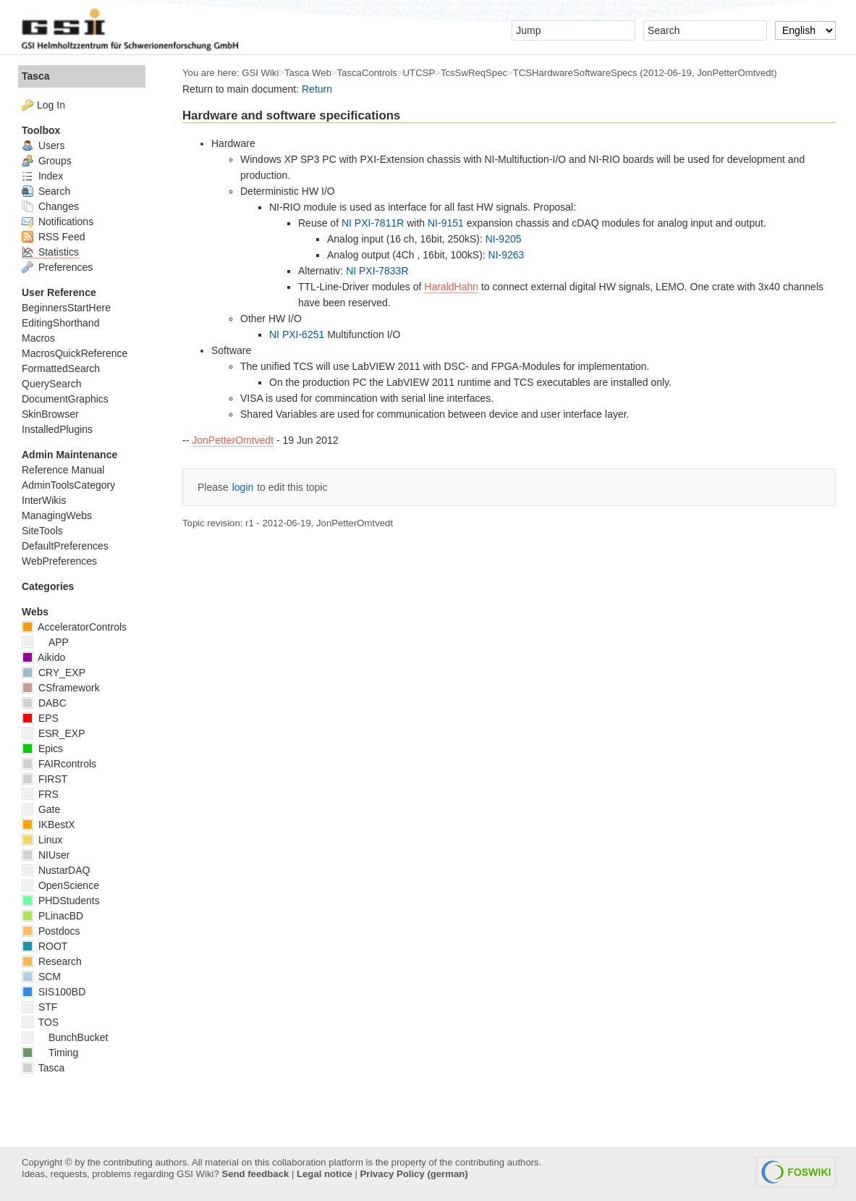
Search (46, 191)
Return (317, 89)
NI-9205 (504, 239)
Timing (50, 1052)
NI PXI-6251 (296, 334)
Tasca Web (307, 72)
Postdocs (51, 931)
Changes (50, 206)
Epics (42, 748)
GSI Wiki (260, 72)
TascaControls (367, 72)
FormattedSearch (61, 368)
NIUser (45, 855)
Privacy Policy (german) (414, 1173)
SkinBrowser (50, 414)
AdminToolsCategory (68, 485)
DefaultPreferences (65, 546)
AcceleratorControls (74, 627)
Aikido (43, 657)
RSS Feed (53, 237)
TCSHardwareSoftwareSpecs (575, 72)
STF (39, 1007)
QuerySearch (51, 383)
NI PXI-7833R (377, 271)
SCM (41, 976)
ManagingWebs (57, 515)
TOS (40, 1022)
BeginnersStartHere (66, 307)
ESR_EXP (53, 733)
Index (42, 176)
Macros (38, 338)
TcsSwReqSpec (474, 72)
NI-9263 (506, 255)
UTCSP (419, 72)
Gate (41, 809)
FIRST (44, 779)
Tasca (36, 76)
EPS (40, 718)
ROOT (44, 946)
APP (45, 642)
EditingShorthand (60, 323)
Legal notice (324, 1173)
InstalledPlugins (57, 429)
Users (43, 145)
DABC (44, 703)
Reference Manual (63, 470)
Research (52, 961)
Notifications (57, 221)
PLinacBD (52, 916)
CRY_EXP (53, 672)
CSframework (61, 688)
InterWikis (44, 500)
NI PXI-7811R (373, 223)
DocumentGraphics (65, 399)
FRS (40, 794)
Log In (51, 105)
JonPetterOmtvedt (233, 440)
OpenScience (60, 885)
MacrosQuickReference (74, 353)
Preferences (57, 267)
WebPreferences (59, 561)
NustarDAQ (56, 870)
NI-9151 (446, 223)
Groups (47, 161)
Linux (42, 840)
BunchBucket (65, 1037)
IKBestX (48, 824)
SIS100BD (53, 992)
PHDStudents (61, 900)
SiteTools (42, 530)
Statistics (50, 252)
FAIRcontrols (59, 764)
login (243, 487)
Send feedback (255, 1173)
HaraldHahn (451, 286)
